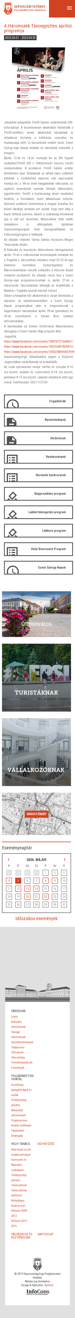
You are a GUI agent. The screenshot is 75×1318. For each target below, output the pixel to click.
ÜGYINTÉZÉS (46, 1144)
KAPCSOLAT (46, 1234)
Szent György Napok (52, 567)
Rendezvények (56, 457)
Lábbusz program (54, 531)
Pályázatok (17, 1130)
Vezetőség (17, 1084)
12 (18, 888)
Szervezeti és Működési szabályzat (19, 1164)
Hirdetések (58, 438)
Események (17, 1067)
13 (27, 888)
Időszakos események (36, 918)
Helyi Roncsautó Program (48, 549)
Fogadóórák (57, 401)
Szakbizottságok (20, 1154)
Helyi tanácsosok (21, 1149)
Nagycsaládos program (50, 493)
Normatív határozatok (51, 475)
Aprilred (48, 1285)
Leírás (14, 1016)
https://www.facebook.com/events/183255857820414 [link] (38, 347)
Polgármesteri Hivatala (30, 10)
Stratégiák (17, 1135)
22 (45, 896)
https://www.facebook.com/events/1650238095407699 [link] (39, 352)
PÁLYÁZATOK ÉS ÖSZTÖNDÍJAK (21, 1235)
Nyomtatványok (55, 420)
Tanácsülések (19, 1185)
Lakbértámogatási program (47, 512)
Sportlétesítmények (22, 1042)
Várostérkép (36, 814)
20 (27, 896)
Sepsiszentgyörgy (29, 6)
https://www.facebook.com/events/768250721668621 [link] (38, 341)
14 (36, 888)
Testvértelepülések (21, 1062)
